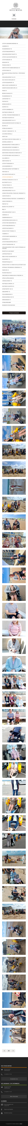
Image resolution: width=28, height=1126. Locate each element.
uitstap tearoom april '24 (14, 244)
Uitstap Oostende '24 (14, 177)
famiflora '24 (14, 270)
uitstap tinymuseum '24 (14, 163)
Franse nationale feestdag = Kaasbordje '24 (14, 198)
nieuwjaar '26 (14, 62)
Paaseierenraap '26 (14, 48)
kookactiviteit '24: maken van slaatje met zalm (14, 264)
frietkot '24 (14, 204)
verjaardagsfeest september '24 (14, 168)
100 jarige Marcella (14, 133)
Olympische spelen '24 (14, 187)
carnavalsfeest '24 (14, 280)
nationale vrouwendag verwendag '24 (14, 267)
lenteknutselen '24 (14, 253)
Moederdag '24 (14, 239)
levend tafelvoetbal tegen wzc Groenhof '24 (14, 193)
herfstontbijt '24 (14, 160)
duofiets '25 (14, 106)
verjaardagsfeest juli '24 (14, 190)
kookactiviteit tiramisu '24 (14, 231)
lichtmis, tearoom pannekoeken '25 (14, 115)
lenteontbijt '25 (14, 98)
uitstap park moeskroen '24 (14, 222)
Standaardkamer (14, 302)
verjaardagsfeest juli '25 (14, 77)
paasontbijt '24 (14, 259)
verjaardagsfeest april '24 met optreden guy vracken (14, 248)
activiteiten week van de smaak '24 (14, 155)
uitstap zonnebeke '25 (14, 109)
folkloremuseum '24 (14, 294)
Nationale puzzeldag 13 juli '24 (14, 179)
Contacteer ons (14, 1079)
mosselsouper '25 (14, 104)
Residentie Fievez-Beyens (14, 305)
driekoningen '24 (14, 299)
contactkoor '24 (14, 195)
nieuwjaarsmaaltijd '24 (14, 297)
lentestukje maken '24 (14, 228)
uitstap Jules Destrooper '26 (14, 57)
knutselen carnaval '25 (14, 112)
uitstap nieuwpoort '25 (14, 82)
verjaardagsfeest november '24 (14, 147)
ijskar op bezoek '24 (14, 201)
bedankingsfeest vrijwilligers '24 (14, 144)
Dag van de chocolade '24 (14, 174)
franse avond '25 (14, 65)
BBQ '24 (14, 209)
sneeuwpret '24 (14, 291)
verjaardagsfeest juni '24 (14, 212)
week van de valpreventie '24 (14, 256)
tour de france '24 (14, 185)
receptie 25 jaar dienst (14, 251)
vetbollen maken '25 (14, 128)
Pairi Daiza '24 (14, 171)
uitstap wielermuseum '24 (14, 225)
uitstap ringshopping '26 (14, 51)
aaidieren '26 (14, 46)
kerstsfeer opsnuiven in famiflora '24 (14, 152)
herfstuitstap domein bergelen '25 (14, 67)
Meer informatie (14, 1096)
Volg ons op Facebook (14, 312)
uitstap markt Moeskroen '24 (14, 236)
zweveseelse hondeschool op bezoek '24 (14, 275)
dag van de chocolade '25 (14, 79)
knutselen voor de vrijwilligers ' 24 (14, 139)
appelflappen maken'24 (14, 278)
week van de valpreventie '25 (14, 85)
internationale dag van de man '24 (14, 150)
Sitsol (21, 1123)
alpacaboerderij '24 (14, 166)
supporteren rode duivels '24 (14, 220)
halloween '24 (14, 158)
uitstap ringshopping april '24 (14, 241)
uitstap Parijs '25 (14, 70)
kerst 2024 (14, 136)
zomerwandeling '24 (14, 217)
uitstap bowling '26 (14, 59)
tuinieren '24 (14, 233)
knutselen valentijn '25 (14, 117)
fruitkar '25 (14, 101)
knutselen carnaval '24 (14, 283)
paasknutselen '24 (14, 272)
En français (14, 18)
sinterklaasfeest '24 (14, 141)
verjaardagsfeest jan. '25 (14, 120)
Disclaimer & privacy (8, 1112)
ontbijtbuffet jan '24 (14, 289)
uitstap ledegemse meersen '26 (14, 43)
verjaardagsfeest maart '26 (14, 54)
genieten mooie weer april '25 (14, 87)
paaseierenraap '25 (14, 96)
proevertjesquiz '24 (14, 261)
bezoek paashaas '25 (14, 93)
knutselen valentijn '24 (14, 286)
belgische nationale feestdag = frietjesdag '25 (14, 74)
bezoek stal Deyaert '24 (14, 206)
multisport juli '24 (14, 182)
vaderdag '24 (14, 214)
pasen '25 (14, 90)
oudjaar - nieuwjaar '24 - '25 (14, 131)
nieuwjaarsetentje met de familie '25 (14, 123)
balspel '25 (14, 125)
